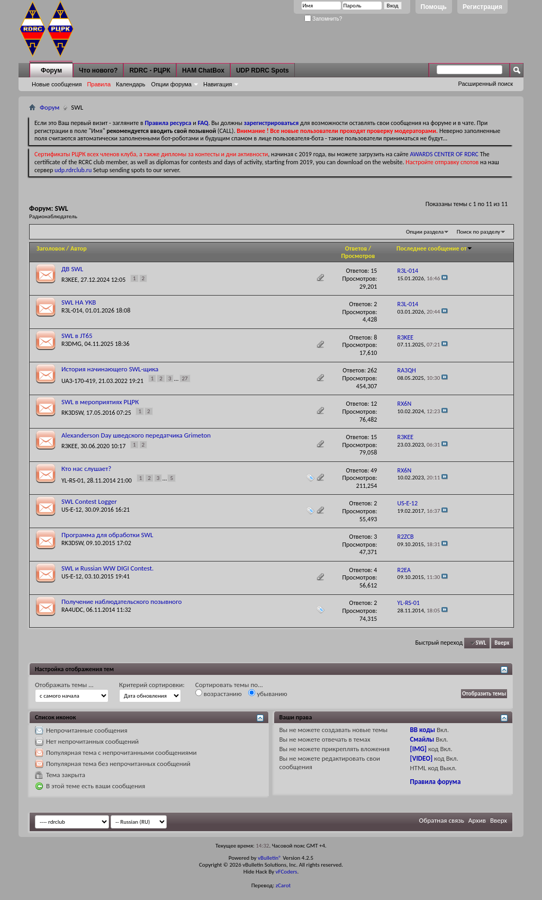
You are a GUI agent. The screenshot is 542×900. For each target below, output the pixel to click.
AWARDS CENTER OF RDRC (444, 154)
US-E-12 (71, 509)
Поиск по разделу (478, 231)
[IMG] (418, 749)
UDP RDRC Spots (262, 70)
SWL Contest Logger (89, 501)
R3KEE (69, 279)
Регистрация (482, 7)
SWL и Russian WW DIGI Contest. (107, 568)
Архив (477, 820)
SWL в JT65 (77, 336)
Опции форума (171, 84)
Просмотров (358, 256)
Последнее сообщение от (434, 248)
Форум (51, 70)
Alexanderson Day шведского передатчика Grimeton (136, 435)
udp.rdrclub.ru (73, 170)
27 (185, 378)
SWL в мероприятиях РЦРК (100, 402)
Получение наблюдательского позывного (121, 601)
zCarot (283, 885)
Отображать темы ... (64, 685)
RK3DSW (72, 412)
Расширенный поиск (485, 84)
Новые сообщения (57, 84)
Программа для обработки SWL (107, 535)
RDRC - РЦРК (149, 70)
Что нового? (98, 70)
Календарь (131, 84)
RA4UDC (72, 609)
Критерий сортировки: (152, 685)
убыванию (267, 693)
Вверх (501, 642)
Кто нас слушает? (86, 469)
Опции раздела (425, 231)
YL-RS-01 (72, 480)
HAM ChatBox (203, 70)
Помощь (434, 7)
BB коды (422, 730)
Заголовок (51, 248)
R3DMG (71, 343)
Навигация (217, 84)
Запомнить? (323, 19)
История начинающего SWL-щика (109, 369)
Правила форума (435, 782)
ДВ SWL (72, 269)
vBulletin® (270, 857)
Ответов (356, 248)
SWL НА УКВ (78, 302)
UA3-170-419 (78, 380)
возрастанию (218, 693)
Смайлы (422, 739)
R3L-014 (72, 310)
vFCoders (286, 871)
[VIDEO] (421, 758)
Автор (78, 248)
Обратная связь (441, 820)
